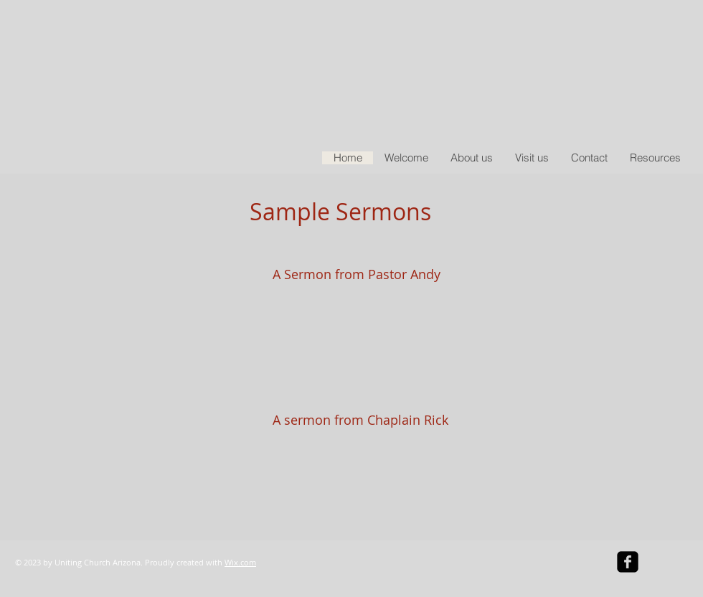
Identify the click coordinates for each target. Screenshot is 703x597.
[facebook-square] (627, 562)
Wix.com (240, 562)
